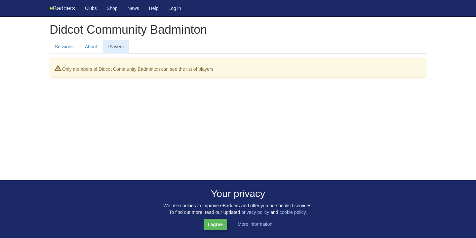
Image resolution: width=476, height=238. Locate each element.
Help (154, 8)
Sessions (64, 46)
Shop (112, 8)
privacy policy (255, 212)
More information (255, 224)
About (91, 46)
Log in (174, 8)
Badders (62, 8)
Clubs (91, 8)
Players (116, 46)
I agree (215, 224)
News (133, 8)
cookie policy (292, 212)
